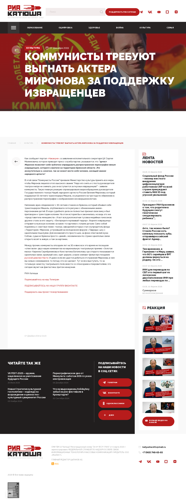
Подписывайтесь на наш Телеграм (42, 279)
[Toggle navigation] (13, 27)
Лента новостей (153, 158)
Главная (12, 143)
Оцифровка (65, 28)
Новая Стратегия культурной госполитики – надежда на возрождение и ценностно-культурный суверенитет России (27, 393)
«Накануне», (54, 158)
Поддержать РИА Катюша (122, 12)
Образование (34, 28)
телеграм (110, 382)
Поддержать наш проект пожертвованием (46, 292)
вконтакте (111, 393)
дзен (108, 415)
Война (120, 28)
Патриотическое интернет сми (26, 18)
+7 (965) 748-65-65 (152, 452)
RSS (57, 464)
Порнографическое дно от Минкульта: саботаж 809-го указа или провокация (72, 376)
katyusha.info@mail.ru (154, 447)
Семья (170, 28)
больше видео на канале (156, 421)
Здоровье (94, 28)
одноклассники (113, 403)
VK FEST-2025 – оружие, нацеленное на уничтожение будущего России (24, 376)
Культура (145, 28)
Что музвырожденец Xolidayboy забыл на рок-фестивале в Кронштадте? (71, 392)
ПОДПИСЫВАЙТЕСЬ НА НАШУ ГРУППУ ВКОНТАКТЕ (51, 286)
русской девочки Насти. (37, 258)
